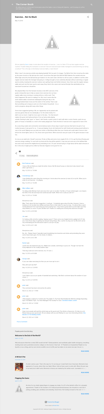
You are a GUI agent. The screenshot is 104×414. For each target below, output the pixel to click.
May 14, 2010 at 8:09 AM (29, 211)
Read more (85, 351)
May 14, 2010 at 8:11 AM (29, 225)
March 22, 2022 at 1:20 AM (30, 303)
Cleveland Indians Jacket (69, 300)
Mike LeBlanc (26, 188)
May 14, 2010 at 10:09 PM (29, 280)
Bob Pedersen (26, 163)
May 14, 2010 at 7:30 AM (29, 170)
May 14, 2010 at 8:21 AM (29, 237)
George (24, 259)
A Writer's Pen (20, 357)
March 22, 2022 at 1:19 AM (30, 291)
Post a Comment (22, 322)
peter (23, 285)
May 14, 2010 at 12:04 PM (29, 267)
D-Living (22, 156)
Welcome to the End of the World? (28, 335)
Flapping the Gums (22, 378)
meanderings (26, 176)
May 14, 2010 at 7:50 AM (29, 195)
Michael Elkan (56, 405)
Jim (23, 216)
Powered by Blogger (52, 402)
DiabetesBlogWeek (32, 156)
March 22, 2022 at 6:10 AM (30, 317)
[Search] (91, 5)
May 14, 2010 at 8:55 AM (29, 253)
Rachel (24, 243)
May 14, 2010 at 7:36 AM (29, 183)
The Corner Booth (24, 4)
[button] (88, 17)
